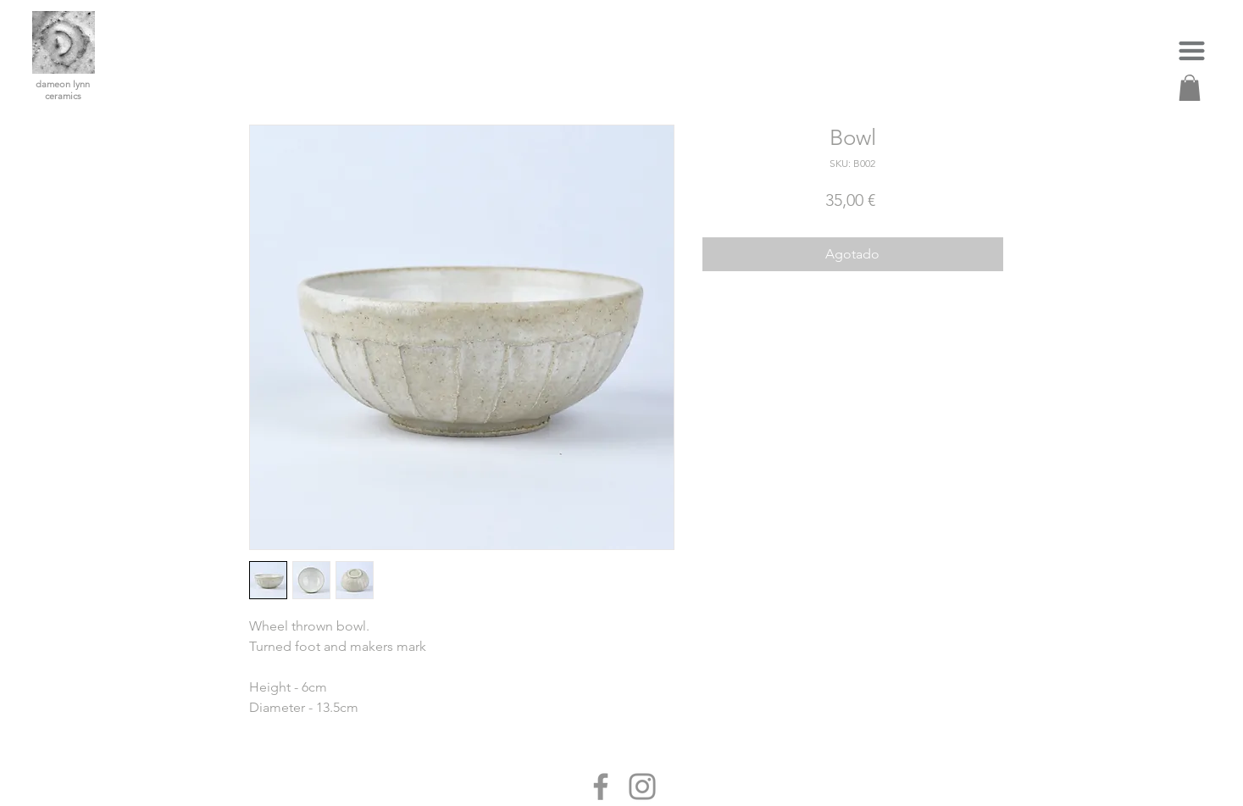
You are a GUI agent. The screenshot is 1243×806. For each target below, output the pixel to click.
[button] (1192, 50)
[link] (1190, 88)
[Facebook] (601, 786)
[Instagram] (642, 786)
